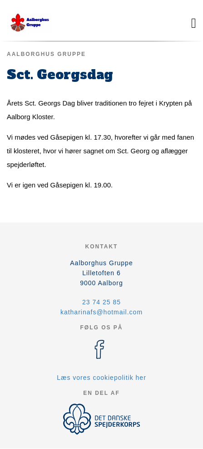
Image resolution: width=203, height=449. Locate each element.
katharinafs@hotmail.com (101, 312)
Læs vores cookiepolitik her (101, 377)
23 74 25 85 (101, 302)
